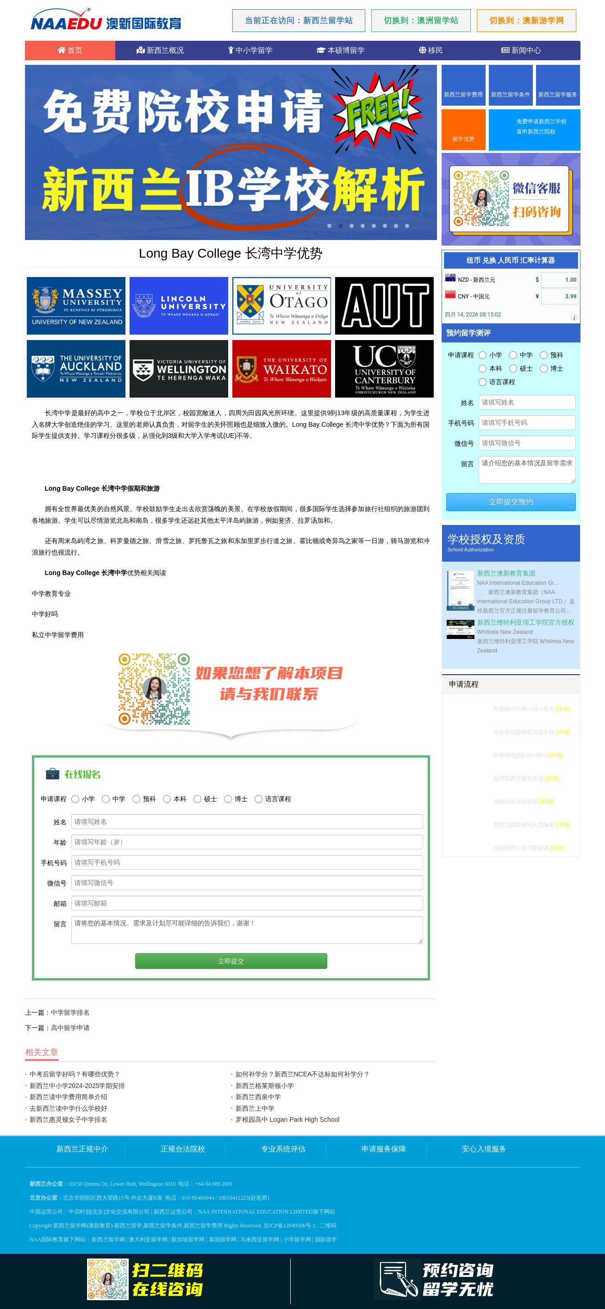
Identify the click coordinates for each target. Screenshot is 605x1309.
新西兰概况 (160, 50)
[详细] (563, 709)
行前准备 (477, 801)
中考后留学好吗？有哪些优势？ (75, 1074)
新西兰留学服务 (557, 94)
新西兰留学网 (108, 1239)
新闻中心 (521, 50)
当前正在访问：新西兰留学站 (299, 20)
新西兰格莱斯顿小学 (265, 1085)
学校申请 (477, 755)
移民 (431, 50)
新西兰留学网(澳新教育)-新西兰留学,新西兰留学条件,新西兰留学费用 (138, 1225)
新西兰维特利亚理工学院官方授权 (525, 622)
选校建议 (477, 732)
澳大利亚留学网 (148, 1239)
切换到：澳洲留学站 (421, 20)
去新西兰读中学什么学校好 (68, 1108)
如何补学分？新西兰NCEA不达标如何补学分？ (303, 1074)
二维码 (328, 1225)
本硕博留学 (341, 50)
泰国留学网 (223, 1239)
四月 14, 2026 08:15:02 (473, 314)
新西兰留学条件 (510, 94)
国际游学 (326, 1239)
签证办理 (477, 778)
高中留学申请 (70, 1027)
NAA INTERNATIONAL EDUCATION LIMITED (255, 1211)
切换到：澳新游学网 (526, 20)
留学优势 (463, 139)
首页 (69, 50)
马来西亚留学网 (259, 1239)
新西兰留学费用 (463, 94)
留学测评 (477, 709)
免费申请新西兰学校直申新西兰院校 (542, 126)
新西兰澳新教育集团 (506, 573)
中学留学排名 (70, 1012)
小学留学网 (297, 1239)
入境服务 (477, 824)
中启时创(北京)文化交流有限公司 (109, 1211)
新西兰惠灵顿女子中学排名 (68, 1119)
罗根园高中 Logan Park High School (288, 1119)
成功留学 (477, 848)
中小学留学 (250, 50)
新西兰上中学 (255, 1108)
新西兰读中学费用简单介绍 (68, 1096)
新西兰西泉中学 (258, 1096)
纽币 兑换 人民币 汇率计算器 (511, 260)
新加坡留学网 (188, 1239)
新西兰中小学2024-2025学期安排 (77, 1085)
